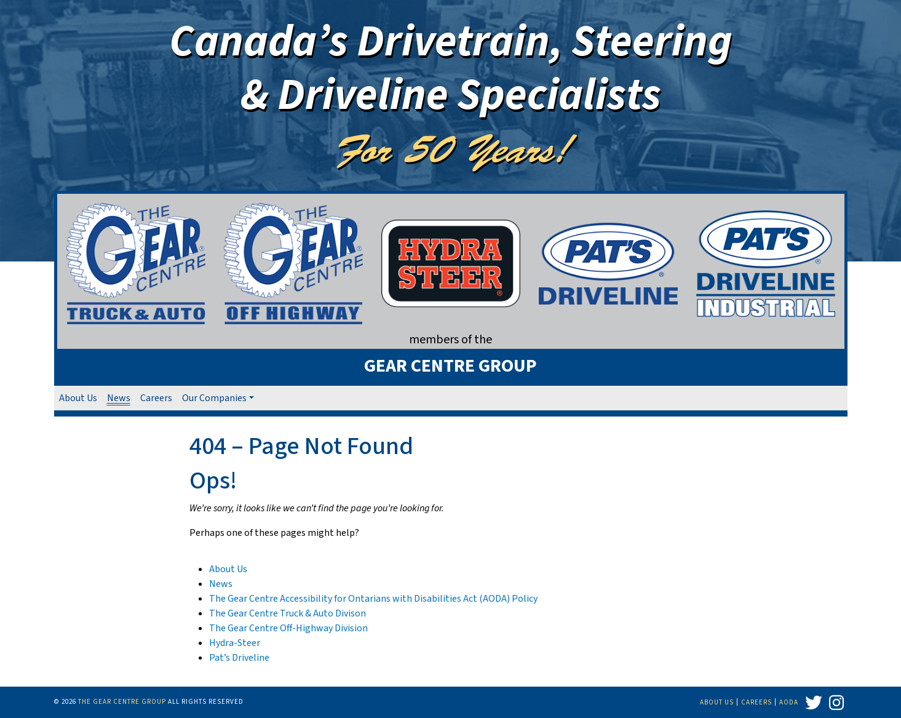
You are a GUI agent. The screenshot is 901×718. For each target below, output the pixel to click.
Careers (156, 398)
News (118, 398)
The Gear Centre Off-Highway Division (288, 628)
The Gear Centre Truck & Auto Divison (287, 613)
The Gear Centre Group (122, 701)
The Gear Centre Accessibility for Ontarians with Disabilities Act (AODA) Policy (373, 598)
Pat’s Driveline (239, 657)
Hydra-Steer (234, 643)
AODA (788, 702)
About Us (78, 398)
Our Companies (214, 398)
